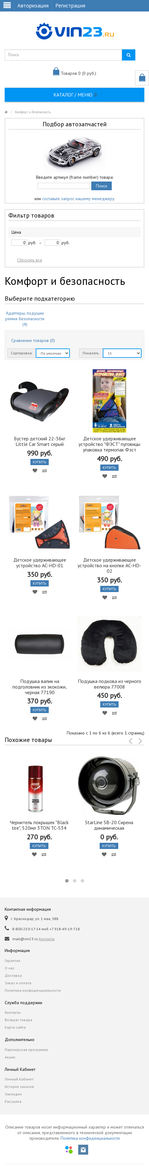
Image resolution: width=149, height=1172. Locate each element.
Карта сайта (15, 1027)
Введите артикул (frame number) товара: (74, 177)
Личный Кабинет (19, 1079)
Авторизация (33, 5)
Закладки (13, 1094)
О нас (10, 968)
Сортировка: (22, 353)
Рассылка (13, 1101)
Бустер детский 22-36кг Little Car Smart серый (39, 441)
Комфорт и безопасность (33, 112)
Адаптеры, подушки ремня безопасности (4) (24, 318)
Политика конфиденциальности (33, 990)
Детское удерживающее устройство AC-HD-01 (39, 562)
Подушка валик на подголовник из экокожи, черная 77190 (39, 686)
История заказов (19, 1086)
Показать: (91, 353)
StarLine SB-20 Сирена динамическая (109, 825)
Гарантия (12, 960)
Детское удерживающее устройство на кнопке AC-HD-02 (109, 565)
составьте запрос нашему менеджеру (78, 198)
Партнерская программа (26, 1049)
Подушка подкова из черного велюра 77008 (109, 683)
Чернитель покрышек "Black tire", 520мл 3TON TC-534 (39, 825)
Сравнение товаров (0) (33, 340)
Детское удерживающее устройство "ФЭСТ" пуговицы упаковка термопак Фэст (109, 444)
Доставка (13, 975)
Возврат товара (18, 1019)
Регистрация (70, 5)
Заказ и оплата (18, 983)
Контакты (47, 938)
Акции (10, 1057)
